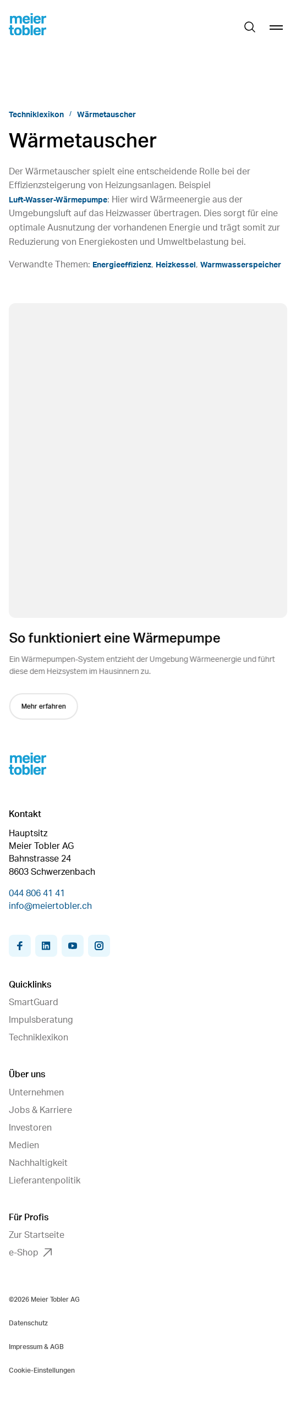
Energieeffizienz (121, 265)
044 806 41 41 (37, 893)
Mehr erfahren (45, 706)
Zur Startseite (36, 1235)
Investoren (30, 1127)
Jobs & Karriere (40, 1110)
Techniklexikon (36, 115)
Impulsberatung (41, 1020)
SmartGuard (33, 1002)
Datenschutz (28, 1323)
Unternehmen (36, 1092)
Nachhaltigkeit (38, 1163)
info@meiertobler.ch (50, 906)
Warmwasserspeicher (240, 265)
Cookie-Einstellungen (42, 1370)
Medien (24, 1145)
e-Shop (30, 1252)
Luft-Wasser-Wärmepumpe (58, 200)
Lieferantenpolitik (44, 1180)
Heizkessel (176, 265)
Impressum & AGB (36, 1347)
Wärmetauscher (106, 115)
